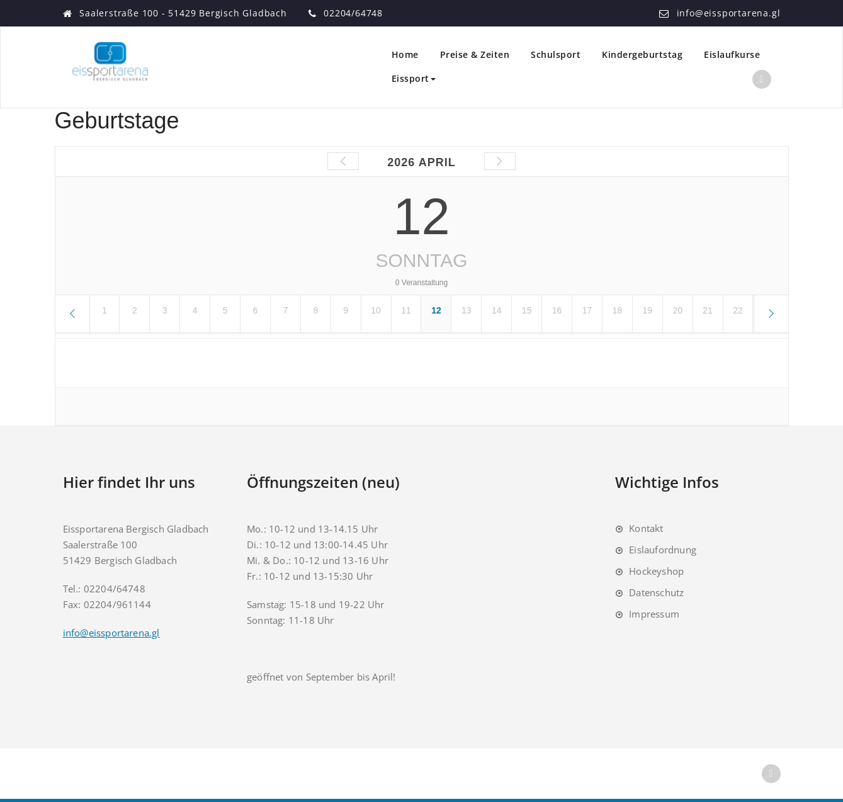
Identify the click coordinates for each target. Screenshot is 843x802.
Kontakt (646, 528)
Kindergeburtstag (642, 54)
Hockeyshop (656, 571)
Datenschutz (656, 592)
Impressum (654, 613)
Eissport (414, 78)
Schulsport (555, 54)
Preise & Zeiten (475, 54)
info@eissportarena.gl (729, 13)
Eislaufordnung (662, 549)
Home (405, 54)
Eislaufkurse (732, 54)
